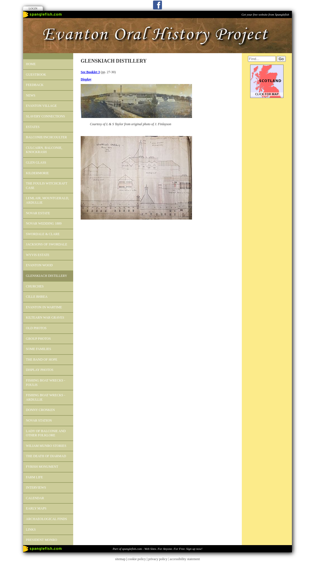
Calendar (35, 498)
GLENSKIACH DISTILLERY (46, 276)
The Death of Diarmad (46, 456)
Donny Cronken (40, 410)
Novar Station (39, 420)
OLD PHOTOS (36, 328)
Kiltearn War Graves (45, 317)
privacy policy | (159, 559)
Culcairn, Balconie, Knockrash (44, 150)
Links (31, 529)
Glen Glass (36, 162)
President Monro (41, 540)
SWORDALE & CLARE (43, 234)
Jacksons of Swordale (46, 244)
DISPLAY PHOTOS (39, 370)
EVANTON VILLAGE (41, 106)
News (30, 95)
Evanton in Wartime (44, 307)
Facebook (157, 5)
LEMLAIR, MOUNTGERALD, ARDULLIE (47, 200)
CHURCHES (35, 286)
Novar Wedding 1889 (43, 223)
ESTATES (33, 127)
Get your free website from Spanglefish (265, 14)
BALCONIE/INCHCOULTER (46, 137)
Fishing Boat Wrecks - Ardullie (45, 397)
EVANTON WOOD (39, 265)
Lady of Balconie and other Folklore (46, 433)
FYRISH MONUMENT (42, 467)
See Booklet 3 (90, 72)
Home (31, 64)
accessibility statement (185, 559)
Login (33, 8)
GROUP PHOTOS (38, 339)
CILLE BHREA (37, 297)
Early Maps (36, 508)
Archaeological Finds (46, 519)
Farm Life (34, 477)
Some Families (38, 349)
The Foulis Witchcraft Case (46, 185)
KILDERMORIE (37, 173)
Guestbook (36, 75)
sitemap (120, 559)
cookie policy (137, 559)
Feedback (34, 85)
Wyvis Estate (38, 255)
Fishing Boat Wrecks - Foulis (45, 382)
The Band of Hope (41, 359)
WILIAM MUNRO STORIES (46, 446)
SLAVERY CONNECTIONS (45, 116)
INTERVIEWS (36, 487)
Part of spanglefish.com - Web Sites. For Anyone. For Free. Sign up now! (157, 548)
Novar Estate (38, 213)
